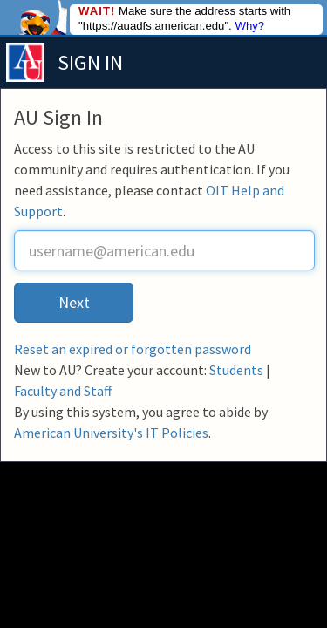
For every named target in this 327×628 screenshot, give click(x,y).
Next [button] (74, 302)
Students (236, 370)
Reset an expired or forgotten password (132, 349)
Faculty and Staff (63, 390)
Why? (249, 25)
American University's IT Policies (111, 432)
